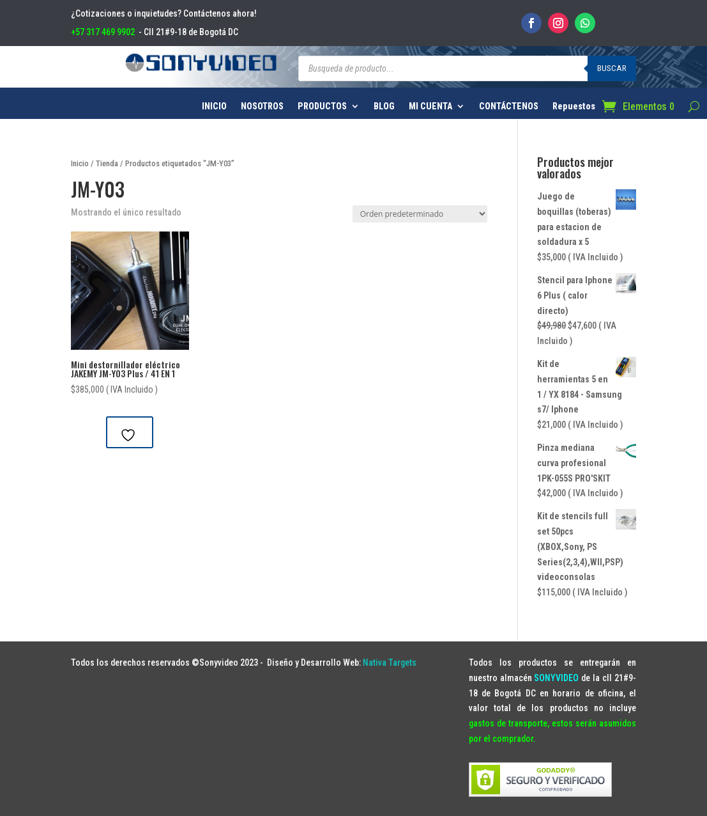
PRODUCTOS (322, 106)
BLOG (384, 106)
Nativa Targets (389, 662)
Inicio (80, 163)
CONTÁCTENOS (508, 106)
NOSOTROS (262, 106)
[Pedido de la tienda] (420, 214)
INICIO (214, 106)
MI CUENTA (430, 106)
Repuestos (573, 106)
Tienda (107, 163)
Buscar (612, 68)
